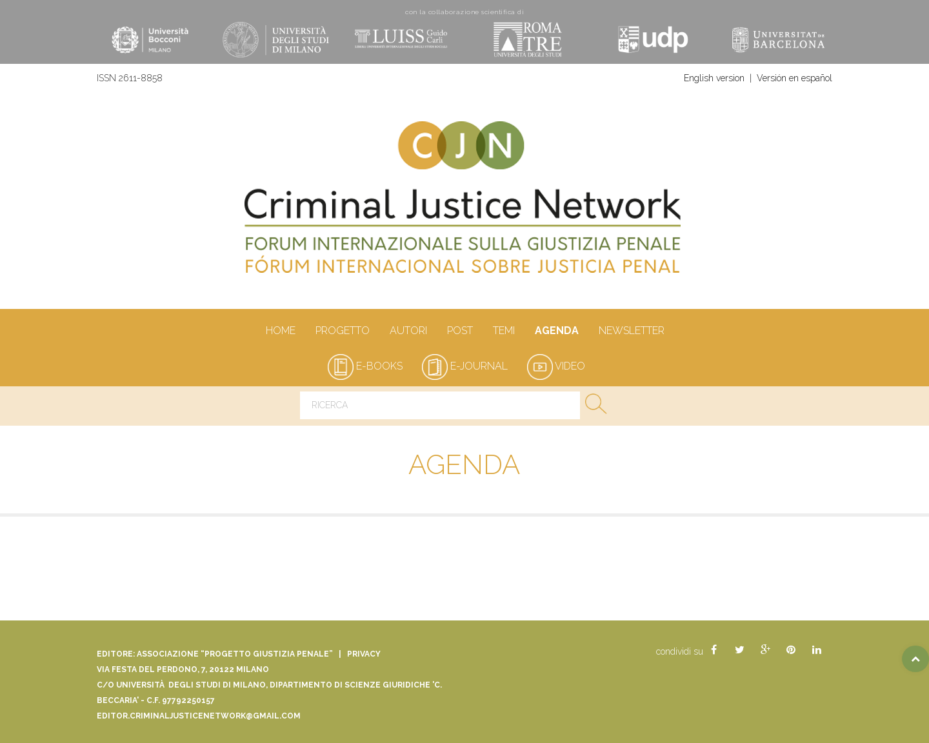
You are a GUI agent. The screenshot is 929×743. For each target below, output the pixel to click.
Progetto (342, 331)
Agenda (556, 331)
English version (714, 78)
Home (280, 331)
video (556, 366)
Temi (503, 331)
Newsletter (631, 331)
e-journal (465, 366)
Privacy (364, 654)
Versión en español (794, 78)
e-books (365, 366)
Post (459, 331)
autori (408, 331)
